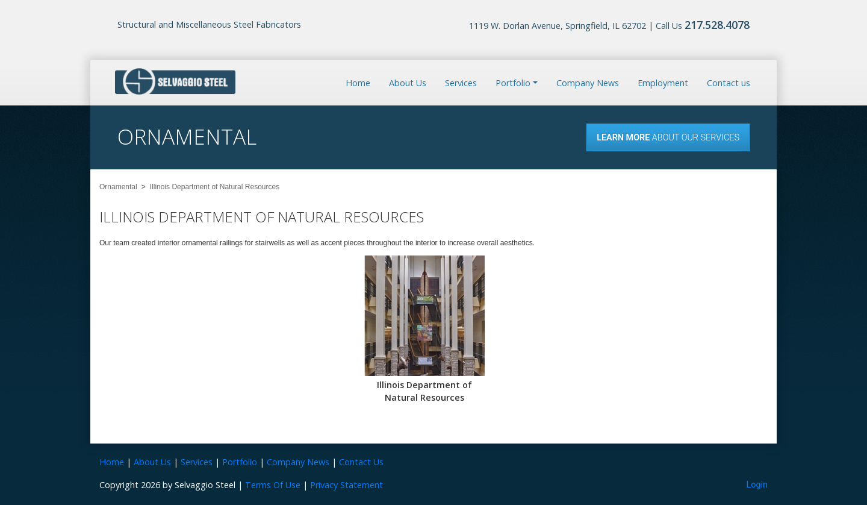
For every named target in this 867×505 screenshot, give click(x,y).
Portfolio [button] (513, 83)
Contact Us (361, 462)
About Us (407, 83)
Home (358, 83)
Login (757, 485)
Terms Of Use (272, 485)
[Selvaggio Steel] (175, 82)
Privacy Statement (346, 485)
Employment (663, 83)
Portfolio (239, 462)
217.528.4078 (717, 24)
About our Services (668, 138)
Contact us (728, 83)
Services (461, 83)
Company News (587, 83)
